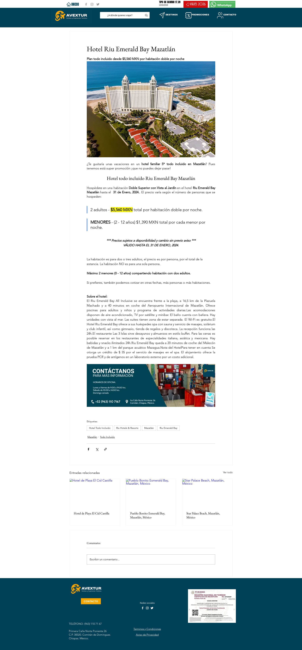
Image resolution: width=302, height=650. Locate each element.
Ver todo (228, 472)
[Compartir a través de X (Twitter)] (97, 449)
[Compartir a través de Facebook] (88, 449)
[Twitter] (98, 4)
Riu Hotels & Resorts (127, 428)
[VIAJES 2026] (195, 4)
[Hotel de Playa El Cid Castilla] (95, 493)
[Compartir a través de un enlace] (105, 449)
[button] (162, 15)
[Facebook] (86, 4)
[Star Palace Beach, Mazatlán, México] (207, 493)
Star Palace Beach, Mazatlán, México (203, 515)
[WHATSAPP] (222, 4)
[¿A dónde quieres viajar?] (120, 15)
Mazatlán (149, 428)
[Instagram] (92, 4)
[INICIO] (72, 4)
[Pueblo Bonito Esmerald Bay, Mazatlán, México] (151, 493)
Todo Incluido (107, 437)
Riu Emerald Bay (168, 428)
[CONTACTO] (91, 601)
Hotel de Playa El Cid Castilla (91, 513)
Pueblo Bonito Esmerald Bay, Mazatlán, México (147, 515)
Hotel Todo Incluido (99, 428)
